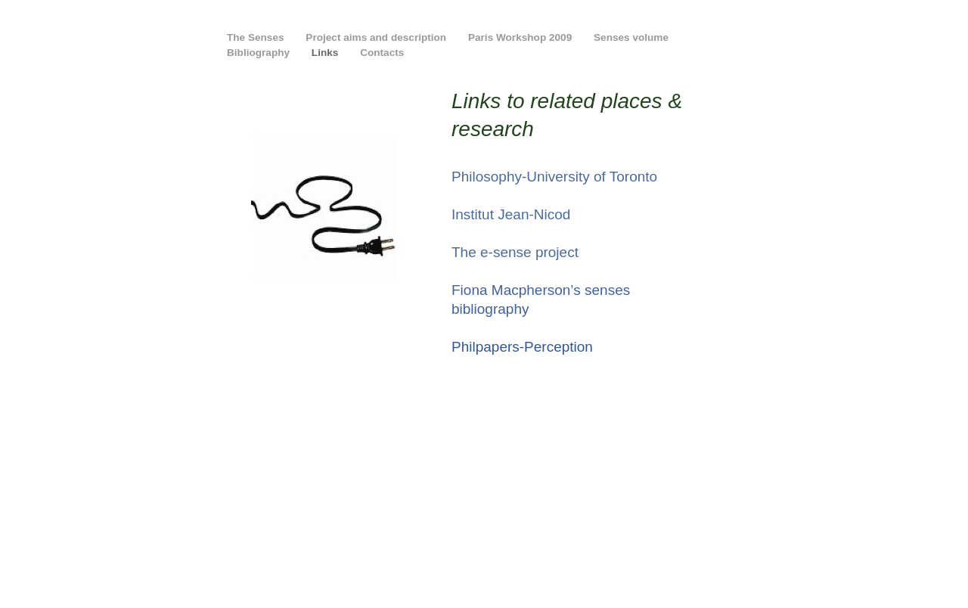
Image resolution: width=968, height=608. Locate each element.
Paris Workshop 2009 (521, 37)
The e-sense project (515, 252)
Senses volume (631, 37)
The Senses (257, 37)
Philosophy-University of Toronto (554, 177)
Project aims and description (377, 37)
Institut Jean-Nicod (510, 214)
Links (326, 52)
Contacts (382, 52)
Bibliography (260, 52)
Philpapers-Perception (522, 347)
